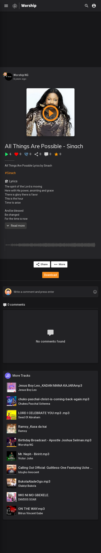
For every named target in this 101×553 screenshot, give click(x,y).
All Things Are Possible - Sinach (44, 146)
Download (50, 274)
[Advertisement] (50, 38)
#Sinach (10, 173)
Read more (15, 226)
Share (42, 264)
